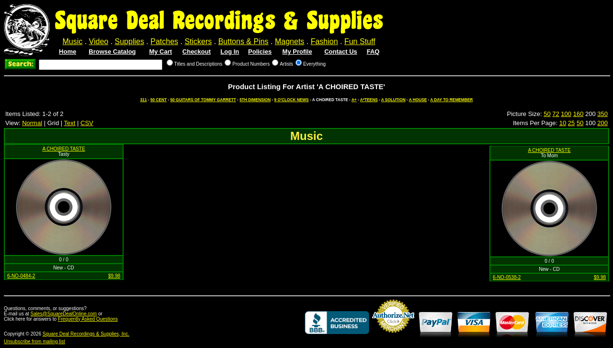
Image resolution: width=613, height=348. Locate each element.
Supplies (129, 41)
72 (555, 113)
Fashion (324, 41)
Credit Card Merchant (393, 336)
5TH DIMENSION (255, 99)
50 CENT (158, 99)
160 (578, 113)
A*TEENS (369, 99)
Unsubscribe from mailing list (34, 341)
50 (547, 113)
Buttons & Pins (243, 41)
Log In (229, 51)
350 (602, 113)
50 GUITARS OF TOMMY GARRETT (203, 99)
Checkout (196, 51)
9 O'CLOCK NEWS (291, 99)
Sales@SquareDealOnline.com (64, 313)
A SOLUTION (393, 99)
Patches (164, 41)
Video (99, 41)
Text (70, 123)
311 (143, 99)
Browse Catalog (112, 51)
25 (571, 123)
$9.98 (114, 275)
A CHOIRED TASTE (63, 148)
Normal (32, 123)
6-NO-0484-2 (21, 275)
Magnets (289, 41)
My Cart (160, 51)
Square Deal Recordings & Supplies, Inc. (86, 333)
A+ (354, 99)
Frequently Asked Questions (88, 319)
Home (67, 51)
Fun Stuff (359, 41)
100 (566, 113)
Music (72, 41)
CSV (86, 123)
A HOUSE (418, 99)
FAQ (373, 51)
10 (562, 123)
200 (602, 123)
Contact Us (340, 51)
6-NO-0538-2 (507, 277)
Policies (260, 51)
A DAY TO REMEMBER (451, 99)
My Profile (297, 51)
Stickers (198, 41)
